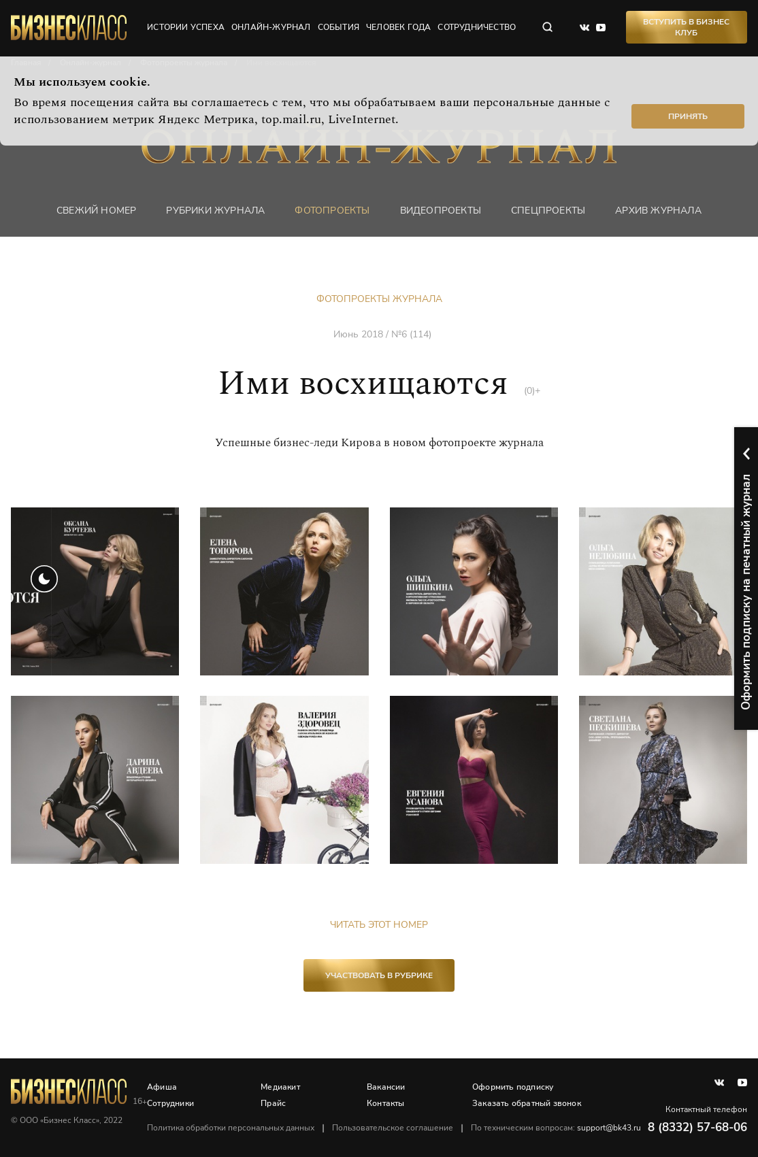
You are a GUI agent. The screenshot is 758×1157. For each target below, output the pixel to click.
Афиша (162, 1086)
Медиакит (280, 1086)
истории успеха (186, 27)
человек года (398, 27)
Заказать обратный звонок (526, 1103)
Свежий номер (96, 210)
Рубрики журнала (215, 210)
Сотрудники (170, 1103)
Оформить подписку (512, 1086)
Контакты (386, 1103)
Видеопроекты (440, 210)
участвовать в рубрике (379, 975)
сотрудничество (477, 27)
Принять (688, 116)
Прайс (273, 1103)
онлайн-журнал (271, 27)
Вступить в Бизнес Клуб (686, 27)
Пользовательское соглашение (392, 1127)
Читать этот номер (379, 924)
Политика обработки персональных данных (230, 1127)
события (338, 27)
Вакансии (386, 1086)
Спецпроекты (548, 210)
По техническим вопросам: (556, 1127)
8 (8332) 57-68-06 (697, 1127)
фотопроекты (332, 210)
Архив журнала (658, 210)
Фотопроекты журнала (379, 298)
